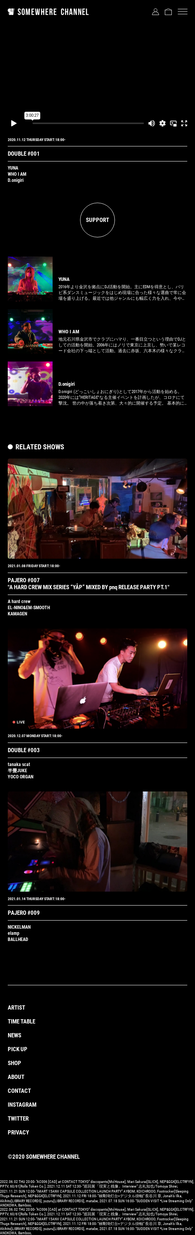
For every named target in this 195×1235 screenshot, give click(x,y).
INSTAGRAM (22, 1104)
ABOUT (16, 1077)
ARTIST (16, 1007)
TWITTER (18, 1118)
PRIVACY (18, 1132)
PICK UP (17, 1049)
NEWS (14, 1035)
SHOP (14, 1063)
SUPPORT (97, 220)
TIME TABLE (21, 1021)
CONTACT (19, 1090)
